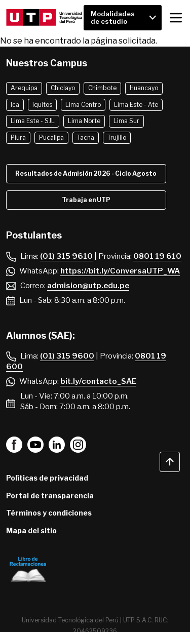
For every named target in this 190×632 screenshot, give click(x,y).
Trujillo (116, 137)
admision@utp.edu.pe (88, 285)
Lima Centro (83, 104)
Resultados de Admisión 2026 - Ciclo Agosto (86, 173)
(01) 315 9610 (66, 256)
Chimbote (102, 88)
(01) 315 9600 (67, 356)
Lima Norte (84, 121)
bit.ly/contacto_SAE (98, 381)
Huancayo (144, 88)
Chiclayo (63, 88)
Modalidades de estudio (113, 17)
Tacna (85, 137)
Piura (18, 137)
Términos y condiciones (49, 512)
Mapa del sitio (31, 530)
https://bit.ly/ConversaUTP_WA (120, 270)
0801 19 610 (157, 256)
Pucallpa (51, 137)
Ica (15, 104)
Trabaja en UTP (86, 200)
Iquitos (42, 104)
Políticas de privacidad (47, 477)
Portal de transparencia (50, 495)
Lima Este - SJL (33, 121)
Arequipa (24, 88)
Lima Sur (126, 121)
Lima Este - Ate (136, 104)
